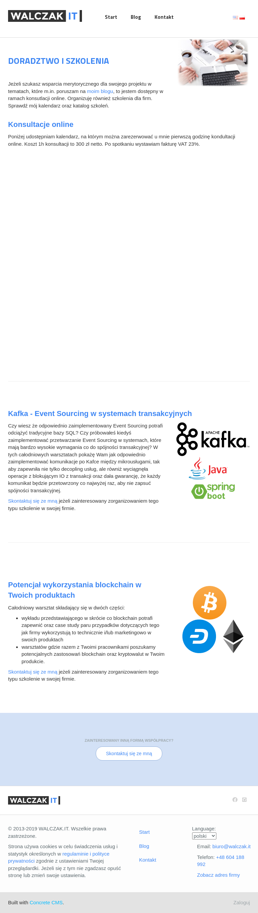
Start (111, 17)
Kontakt (164, 17)
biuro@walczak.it (231, 846)
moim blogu (100, 91)
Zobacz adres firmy (218, 875)
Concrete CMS (46, 902)
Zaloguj (241, 902)
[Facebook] (235, 800)
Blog (136, 17)
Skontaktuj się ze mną (32, 501)
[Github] (244, 800)
